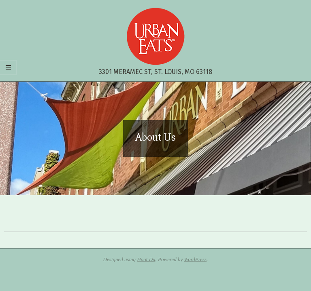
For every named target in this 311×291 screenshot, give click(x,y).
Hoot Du (146, 259)
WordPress (195, 259)
